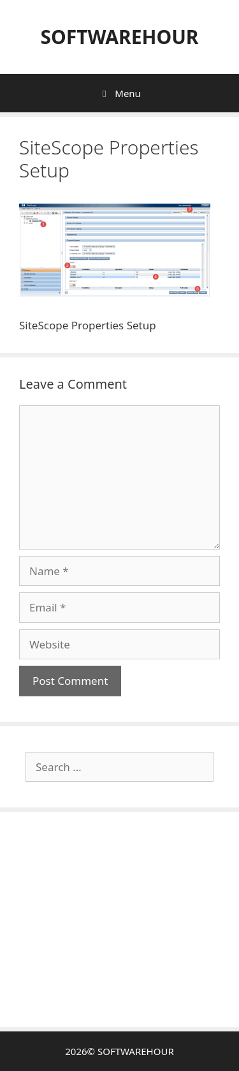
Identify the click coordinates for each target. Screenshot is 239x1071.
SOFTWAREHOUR (119, 37)
